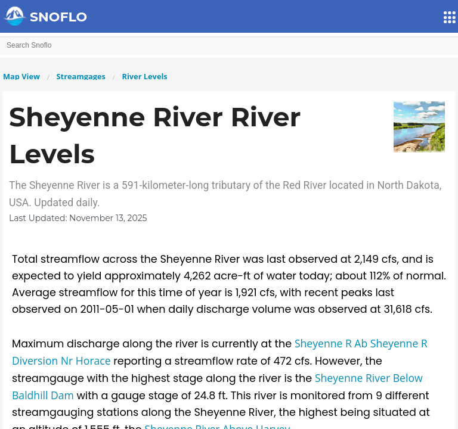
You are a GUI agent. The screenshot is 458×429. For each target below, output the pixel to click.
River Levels (144, 76)
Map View (21, 76)
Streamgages (81, 76)
